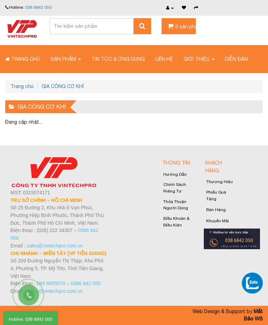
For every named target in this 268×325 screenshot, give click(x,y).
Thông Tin (176, 163)
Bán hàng (216, 209)
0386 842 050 (85, 283)
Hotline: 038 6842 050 (30, 319)
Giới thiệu (199, 59)
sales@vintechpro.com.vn (55, 245)
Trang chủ (22, 59)
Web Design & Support (219, 311)
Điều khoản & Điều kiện (176, 222)
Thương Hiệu (219, 181)
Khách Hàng (213, 166)
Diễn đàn (236, 59)
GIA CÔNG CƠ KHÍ (63, 86)
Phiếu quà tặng (216, 195)
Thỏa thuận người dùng (175, 205)
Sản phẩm (66, 59)
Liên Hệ (164, 59)
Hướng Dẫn (175, 174)
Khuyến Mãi (217, 220)
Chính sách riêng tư (174, 188)
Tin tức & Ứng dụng (118, 59)
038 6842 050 (38, 7)
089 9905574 (51, 283)
